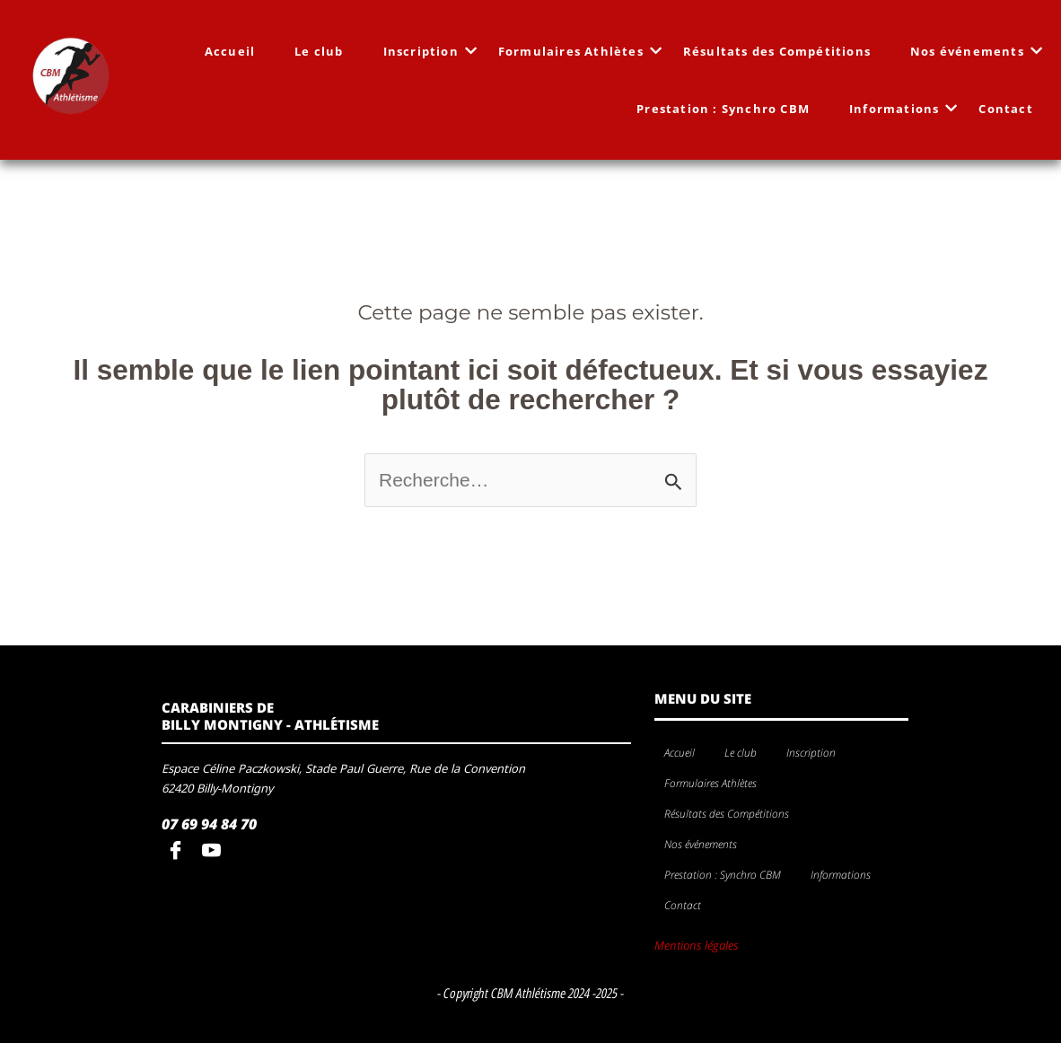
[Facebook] (179, 851)
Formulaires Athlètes (576, 51)
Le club (318, 51)
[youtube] (215, 851)
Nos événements (972, 51)
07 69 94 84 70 (209, 824)
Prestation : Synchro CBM (723, 109)
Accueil (230, 51)
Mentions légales (696, 945)
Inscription (426, 51)
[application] (843, 753)
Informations (899, 109)
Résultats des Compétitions (777, 51)
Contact (1005, 109)
